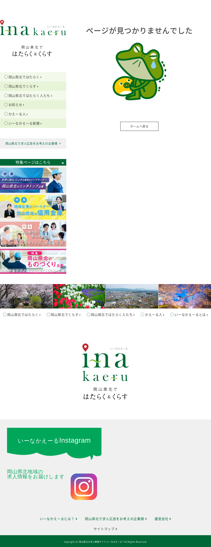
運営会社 (162, 518)
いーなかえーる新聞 (25, 123)
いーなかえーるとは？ (58, 518)
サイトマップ (105, 529)
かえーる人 (18, 114)
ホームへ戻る (139, 126)
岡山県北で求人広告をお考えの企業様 (33, 143)
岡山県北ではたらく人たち (30, 95)
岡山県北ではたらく (25, 77)
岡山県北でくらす (23, 86)
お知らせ (16, 104)
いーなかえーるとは (191, 314)
